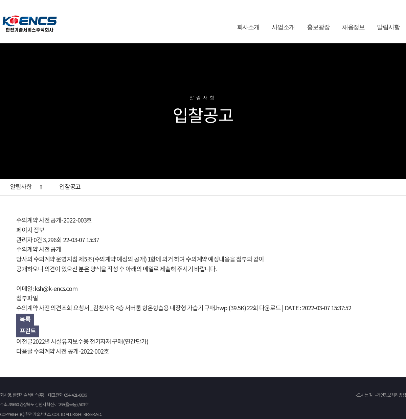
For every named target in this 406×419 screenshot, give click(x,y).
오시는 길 (365, 395)
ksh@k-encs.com (56, 289)
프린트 (28, 331)
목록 (25, 319)
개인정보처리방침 (391, 395)
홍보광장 (318, 27)
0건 (37, 240)
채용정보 (353, 27)
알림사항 (388, 27)
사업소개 (283, 27)
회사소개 (248, 27)
